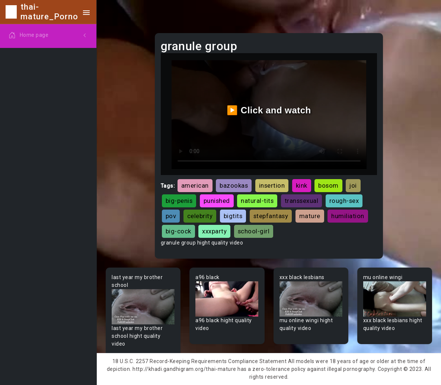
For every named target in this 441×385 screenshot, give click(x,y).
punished (217, 200)
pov (171, 216)
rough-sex (344, 200)
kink (301, 185)
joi (353, 185)
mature (309, 216)
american (195, 185)
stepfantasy (270, 216)
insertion (272, 185)
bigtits (233, 216)
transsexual (302, 200)
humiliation (347, 216)
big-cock (178, 231)
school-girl (254, 231)
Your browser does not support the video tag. (143, 306)
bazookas (234, 185)
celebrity (200, 216)
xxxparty (214, 231)
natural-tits (257, 200)
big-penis (179, 200)
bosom (328, 185)
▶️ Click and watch (269, 110)
